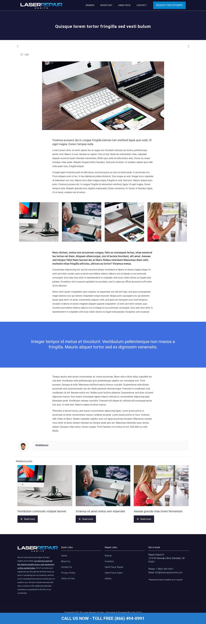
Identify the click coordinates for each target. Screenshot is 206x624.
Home (64, 555)
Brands (108, 555)
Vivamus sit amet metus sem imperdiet (100, 511)
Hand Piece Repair (114, 567)
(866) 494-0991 (129, 618)
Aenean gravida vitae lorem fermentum (158, 511)
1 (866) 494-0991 (164, 569)
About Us (65, 561)
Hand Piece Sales (114, 572)
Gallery (108, 578)
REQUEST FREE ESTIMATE (169, 5)
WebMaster (41, 445)
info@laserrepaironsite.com (168, 572)
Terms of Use (68, 578)
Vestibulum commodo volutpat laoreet (41, 511)
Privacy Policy (68, 572)
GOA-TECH (136, 612)
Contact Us (66, 567)
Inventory (109, 561)
